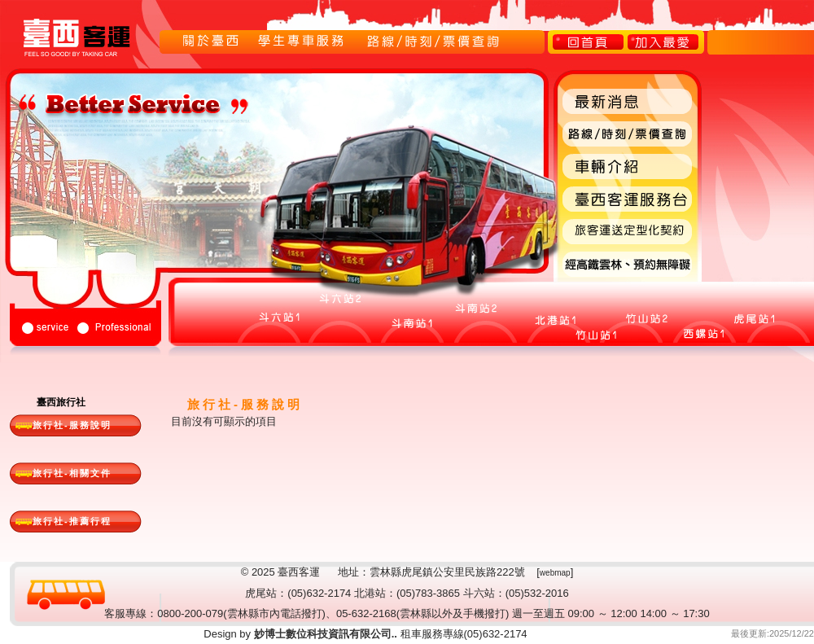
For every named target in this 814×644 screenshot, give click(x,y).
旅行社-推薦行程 (72, 521)
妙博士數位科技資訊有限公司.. (324, 634)
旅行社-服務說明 (72, 425)
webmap (555, 572)
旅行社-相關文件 (72, 473)
